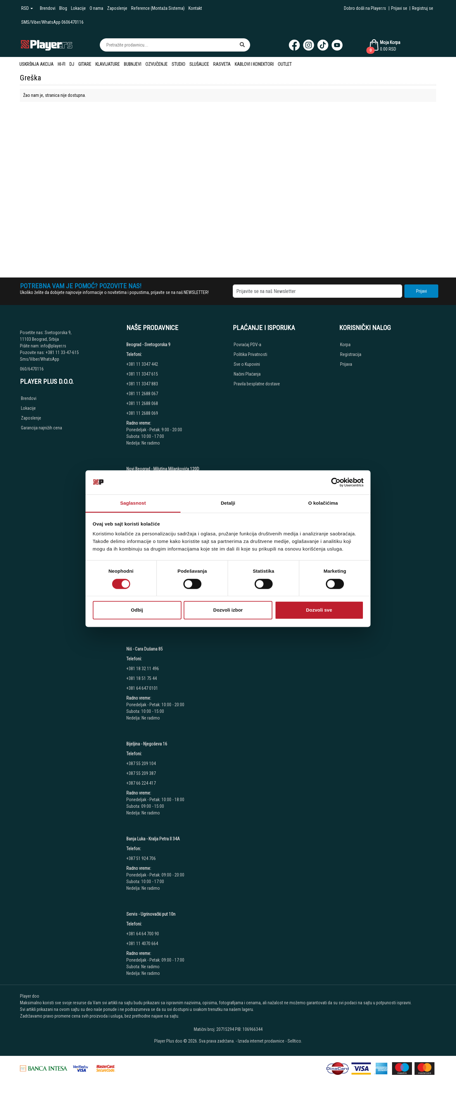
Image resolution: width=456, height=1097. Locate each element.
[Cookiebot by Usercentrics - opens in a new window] (336, 482)
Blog (63, 8)
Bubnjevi (132, 64)
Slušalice (199, 64)
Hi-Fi (61, 64)
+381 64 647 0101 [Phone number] (142, 688)
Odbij (137, 610)
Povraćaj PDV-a (247, 344)
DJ (71, 64)
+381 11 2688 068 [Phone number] (142, 403)
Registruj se (422, 8)
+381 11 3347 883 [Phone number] (142, 383)
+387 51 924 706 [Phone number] (141, 858)
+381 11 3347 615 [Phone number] (142, 374)
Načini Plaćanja (247, 374)
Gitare (84, 64)
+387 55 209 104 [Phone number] (141, 763)
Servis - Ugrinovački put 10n (150, 914)
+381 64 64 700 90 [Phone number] (142, 933)
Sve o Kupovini (247, 364)
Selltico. (295, 1041)
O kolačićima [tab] (323, 503)
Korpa (345, 344)
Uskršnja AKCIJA (36, 64)
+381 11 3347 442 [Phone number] (142, 364)
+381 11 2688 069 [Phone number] (142, 413)
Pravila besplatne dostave (257, 383)
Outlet (285, 64)
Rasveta (222, 64)
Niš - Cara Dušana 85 (144, 648)
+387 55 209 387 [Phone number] (141, 773)
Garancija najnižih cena (41, 427)
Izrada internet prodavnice (261, 1041)
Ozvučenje (156, 64)
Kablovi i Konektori (254, 64)
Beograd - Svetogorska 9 (148, 344)
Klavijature (107, 64)
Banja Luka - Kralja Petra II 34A (153, 838)
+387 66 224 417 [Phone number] (141, 783)
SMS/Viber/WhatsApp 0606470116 (52, 22)
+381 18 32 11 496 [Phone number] (142, 668)
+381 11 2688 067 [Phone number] (142, 393)
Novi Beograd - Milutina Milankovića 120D (162, 468)
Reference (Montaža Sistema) (158, 8)
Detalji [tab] (228, 503)
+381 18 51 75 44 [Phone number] (141, 678)
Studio (178, 64)
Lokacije (78, 8)
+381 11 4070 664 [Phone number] (142, 943)
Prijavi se (399, 8)
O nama (96, 8)
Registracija (350, 354)
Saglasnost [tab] (133, 503)
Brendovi (47, 8)
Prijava (346, 364)
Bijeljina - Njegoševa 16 (146, 743)
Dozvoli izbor (228, 610)
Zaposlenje (117, 8)
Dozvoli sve (319, 610)
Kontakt (195, 8)
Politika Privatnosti (250, 354)
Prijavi (421, 291)
